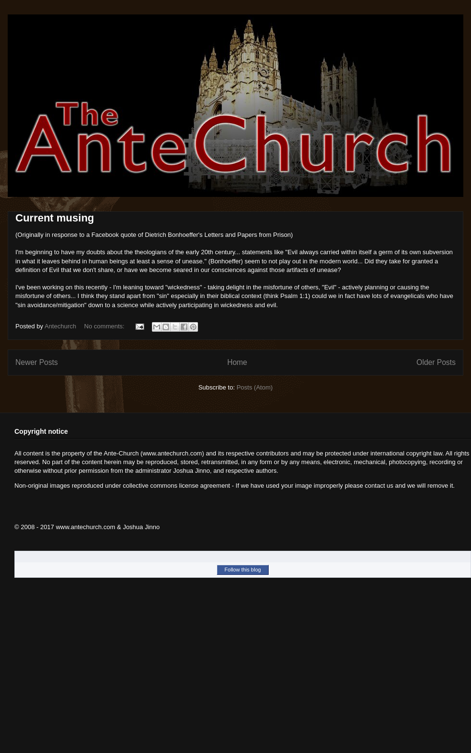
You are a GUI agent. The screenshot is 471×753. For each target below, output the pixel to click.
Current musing (54, 218)
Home (237, 362)
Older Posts (436, 362)
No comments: (105, 326)
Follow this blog (242, 569)
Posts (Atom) (254, 387)
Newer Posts (36, 362)
